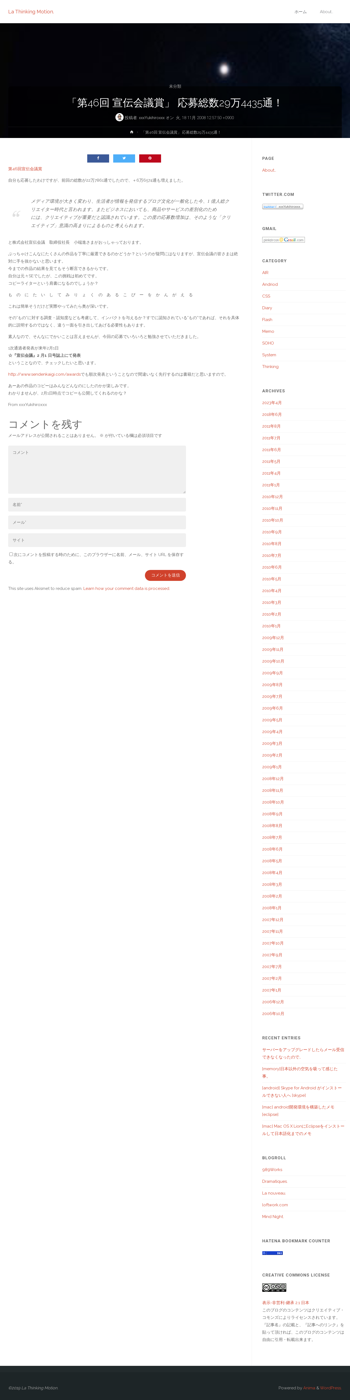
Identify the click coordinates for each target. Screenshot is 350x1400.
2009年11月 (273, 649)
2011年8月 (271, 426)
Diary (267, 307)
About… (269, 170)
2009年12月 (273, 637)
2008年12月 (273, 778)
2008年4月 (272, 872)
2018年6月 (272, 414)
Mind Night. (273, 1216)
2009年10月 (273, 661)
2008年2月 (272, 896)
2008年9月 (272, 813)
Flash (267, 319)
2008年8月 (272, 825)
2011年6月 (271, 449)
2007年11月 (272, 931)
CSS (266, 296)
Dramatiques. (275, 1181)
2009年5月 (272, 719)
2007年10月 (273, 943)
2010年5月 (271, 579)
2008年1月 (272, 907)
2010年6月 (272, 567)
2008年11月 (272, 790)
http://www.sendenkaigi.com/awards (44, 374)
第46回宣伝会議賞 (25, 168)
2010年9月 (272, 532)
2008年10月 (273, 802)
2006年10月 (273, 1013)
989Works (272, 1169)
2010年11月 (272, 508)
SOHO (268, 343)
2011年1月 (271, 485)
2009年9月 (272, 672)
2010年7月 (271, 555)
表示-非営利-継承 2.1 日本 (285, 1302)
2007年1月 (271, 990)
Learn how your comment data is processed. (126, 588)
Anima (308, 1388)
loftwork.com (275, 1204)
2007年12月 (273, 919)
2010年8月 (272, 543)
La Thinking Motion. (31, 11)
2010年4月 (272, 590)
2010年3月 (271, 602)
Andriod (270, 284)
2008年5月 (272, 860)
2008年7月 (272, 837)
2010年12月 (272, 496)
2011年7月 (271, 438)
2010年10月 (272, 520)
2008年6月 (272, 849)
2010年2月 (271, 614)
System (269, 354)
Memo (268, 331)
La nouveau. (274, 1193)
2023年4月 (272, 402)
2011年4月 (271, 473)
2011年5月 (271, 461)
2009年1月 (272, 766)
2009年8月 (272, 684)
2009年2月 (272, 755)
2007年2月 (272, 978)
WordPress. (331, 1388)
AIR (265, 272)
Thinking (270, 366)
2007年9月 (272, 954)
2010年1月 (271, 625)
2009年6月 (272, 708)
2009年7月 (272, 696)
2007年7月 (272, 966)
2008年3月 (272, 884)
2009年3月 (272, 743)
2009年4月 (272, 731)
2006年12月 (273, 1001)
